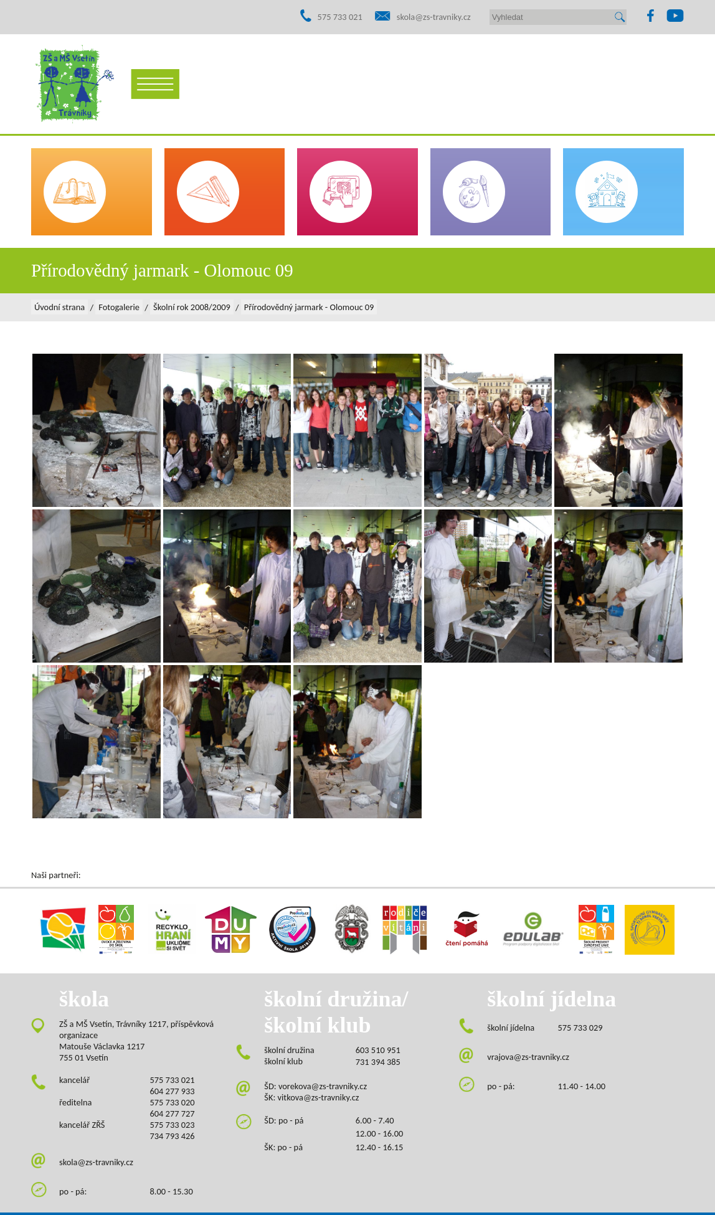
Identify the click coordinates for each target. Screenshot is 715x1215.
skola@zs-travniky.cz (434, 16)
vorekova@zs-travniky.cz (322, 1086)
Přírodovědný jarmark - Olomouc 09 (309, 307)
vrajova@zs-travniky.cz (528, 1056)
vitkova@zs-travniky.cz (318, 1097)
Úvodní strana (59, 307)
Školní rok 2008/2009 (191, 307)
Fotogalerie (119, 307)
